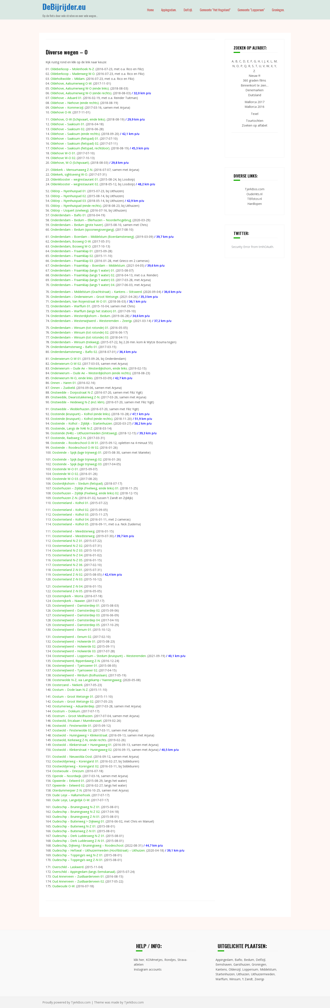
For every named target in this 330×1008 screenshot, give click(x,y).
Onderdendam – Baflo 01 (68, 215)
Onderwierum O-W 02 (66, 364)
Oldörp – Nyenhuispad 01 (68, 191)
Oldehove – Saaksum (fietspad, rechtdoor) (80, 148)
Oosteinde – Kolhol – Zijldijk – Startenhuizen (81, 423)
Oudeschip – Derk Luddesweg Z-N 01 (78, 841)
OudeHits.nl (254, 194)
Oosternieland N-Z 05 (67, 560)
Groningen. (278, 9)
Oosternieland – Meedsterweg (73, 531)
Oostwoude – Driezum (68, 771)
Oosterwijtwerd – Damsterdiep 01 (76, 605)
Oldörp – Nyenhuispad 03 (68, 201)
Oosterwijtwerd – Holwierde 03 (74, 651)
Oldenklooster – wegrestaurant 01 (74, 179)
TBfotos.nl (254, 199)
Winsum (235, 979)
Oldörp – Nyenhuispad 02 (68, 196)
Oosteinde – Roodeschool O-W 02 (74, 447)
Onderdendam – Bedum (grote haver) (77, 225)
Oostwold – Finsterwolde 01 (71, 726)
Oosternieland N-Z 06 (67, 565)
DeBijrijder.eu (64, 6)
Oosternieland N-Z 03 (67, 550)
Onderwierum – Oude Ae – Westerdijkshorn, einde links (89, 368)
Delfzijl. (188, 9)
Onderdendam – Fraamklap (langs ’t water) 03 (82, 280)
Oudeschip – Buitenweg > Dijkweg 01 (78, 821)
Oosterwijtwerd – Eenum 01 (71, 630)
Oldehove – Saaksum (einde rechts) (75, 134)
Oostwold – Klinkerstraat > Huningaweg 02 (82, 750)
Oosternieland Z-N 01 (67, 570)
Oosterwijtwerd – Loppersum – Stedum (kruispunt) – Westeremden (99, 656)
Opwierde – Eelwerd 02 (68, 785)
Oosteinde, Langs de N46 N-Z (71, 428)
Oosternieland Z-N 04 (67, 586)
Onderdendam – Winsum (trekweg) (75, 342)
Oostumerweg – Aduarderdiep (73, 706)
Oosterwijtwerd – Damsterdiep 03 (76, 615)
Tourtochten (254, 121)
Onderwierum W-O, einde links (72, 378)
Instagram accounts (148, 969)
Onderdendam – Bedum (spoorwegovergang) (82, 229)
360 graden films (254, 80)
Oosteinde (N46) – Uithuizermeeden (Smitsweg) (84, 433)
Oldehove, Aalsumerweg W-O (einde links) (80, 88)
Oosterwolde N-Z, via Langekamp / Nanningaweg (86, 680)
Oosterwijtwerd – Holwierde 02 (74, 646)
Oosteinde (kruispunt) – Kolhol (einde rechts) (82, 419)
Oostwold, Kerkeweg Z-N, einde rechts (79, 740)
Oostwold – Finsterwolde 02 (71, 730)
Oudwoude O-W (63, 886)
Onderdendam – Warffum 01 (70, 306)
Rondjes (170, 960)
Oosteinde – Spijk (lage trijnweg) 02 (77, 459)
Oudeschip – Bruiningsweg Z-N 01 (76, 817)
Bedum (249, 960)
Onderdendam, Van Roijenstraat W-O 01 (79, 301)
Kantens (221, 969)
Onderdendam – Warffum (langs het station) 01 (83, 311)
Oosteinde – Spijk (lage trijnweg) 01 (77, 452)
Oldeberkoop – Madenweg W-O (73, 74)
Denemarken (254, 90)
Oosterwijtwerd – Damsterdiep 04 (76, 620)
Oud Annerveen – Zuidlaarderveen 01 (78, 876)
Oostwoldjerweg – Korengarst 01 (75, 761)
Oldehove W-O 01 (63, 153)
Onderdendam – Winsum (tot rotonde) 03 (79, 337)
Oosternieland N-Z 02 (67, 546)
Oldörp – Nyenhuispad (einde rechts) (76, 206)
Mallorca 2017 (254, 102)
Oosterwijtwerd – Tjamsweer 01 (74, 665)
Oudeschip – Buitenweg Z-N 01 (74, 831)
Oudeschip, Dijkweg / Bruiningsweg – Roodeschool (87, 845)
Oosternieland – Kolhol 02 (70, 510)
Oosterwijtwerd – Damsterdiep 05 (76, 625)
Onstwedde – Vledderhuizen (70, 409)
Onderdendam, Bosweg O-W (71, 241)
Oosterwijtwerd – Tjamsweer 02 (74, 670)
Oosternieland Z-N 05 (67, 591)
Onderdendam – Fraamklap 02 (72, 256)
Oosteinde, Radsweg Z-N (68, 438)
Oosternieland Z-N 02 (67, 574)
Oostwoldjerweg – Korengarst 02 (75, 766)
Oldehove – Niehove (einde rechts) (75, 103)
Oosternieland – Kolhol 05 (70, 524)
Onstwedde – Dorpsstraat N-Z (72, 392)
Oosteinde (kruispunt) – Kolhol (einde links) (80, 414)
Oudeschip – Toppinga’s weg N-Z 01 (77, 855)
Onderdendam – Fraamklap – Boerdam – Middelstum (88, 265)
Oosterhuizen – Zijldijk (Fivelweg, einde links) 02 (85, 493)
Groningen (259, 964)
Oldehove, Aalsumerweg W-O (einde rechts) (81, 93)
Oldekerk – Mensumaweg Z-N (71, 170)
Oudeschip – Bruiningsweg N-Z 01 (76, 807)
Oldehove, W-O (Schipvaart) (70, 163)
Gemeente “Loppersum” (251, 9)
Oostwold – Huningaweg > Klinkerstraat (79, 735)
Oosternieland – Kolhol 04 (70, 519)
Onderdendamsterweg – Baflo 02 (74, 352)
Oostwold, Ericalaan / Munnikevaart (77, 721)
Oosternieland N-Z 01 (67, 541)
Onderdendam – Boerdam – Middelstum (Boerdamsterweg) (92, 237)
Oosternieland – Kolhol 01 (70, 503)
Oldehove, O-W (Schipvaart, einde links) (78, 119)
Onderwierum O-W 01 (66, 359)
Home (150, 9)
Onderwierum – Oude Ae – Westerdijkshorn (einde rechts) (91, 373)
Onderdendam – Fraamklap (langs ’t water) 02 (82, 275)
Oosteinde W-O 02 (65, 474)
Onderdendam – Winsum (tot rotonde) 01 (79, 328)
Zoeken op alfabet (254, 125)
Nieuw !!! (254, 76)
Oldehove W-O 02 (63, 158)
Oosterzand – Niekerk (67, 685)
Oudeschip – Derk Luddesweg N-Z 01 (78, 836)
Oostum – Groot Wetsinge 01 (72, 696)
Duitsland (254, 95)
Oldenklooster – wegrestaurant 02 (74, 184)
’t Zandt (247, 979)
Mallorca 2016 (254, 107)
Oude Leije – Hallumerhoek (71, 795)
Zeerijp (259, 979)
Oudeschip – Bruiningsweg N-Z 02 (76, 812)
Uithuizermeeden (263, 974)
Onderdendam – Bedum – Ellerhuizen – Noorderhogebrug (91, 220)
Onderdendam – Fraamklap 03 (72, 261)
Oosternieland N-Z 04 (67, 555)
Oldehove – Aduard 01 (66, 98)
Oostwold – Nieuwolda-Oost (72, 756)
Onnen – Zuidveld (63, 388)
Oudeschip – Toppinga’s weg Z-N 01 (77, 860)
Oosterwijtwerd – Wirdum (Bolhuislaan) (79, 675)
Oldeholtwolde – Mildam (68, 79)
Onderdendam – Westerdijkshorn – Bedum (80, 316)
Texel (254, 114)
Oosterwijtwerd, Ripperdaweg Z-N (76, 661)
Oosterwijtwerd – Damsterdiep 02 (76, 610)
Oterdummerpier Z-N (67, 790)
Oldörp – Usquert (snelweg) (70, 210)
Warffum (222, 979)
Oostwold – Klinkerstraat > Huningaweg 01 (82, 745)
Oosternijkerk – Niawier (68, 601)
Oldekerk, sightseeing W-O (69, 174)
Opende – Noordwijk (66, 776)
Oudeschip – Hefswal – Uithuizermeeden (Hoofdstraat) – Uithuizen (98, 850)
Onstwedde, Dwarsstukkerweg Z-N (75, 397)
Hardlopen (254, 204)
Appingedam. (168, 9)
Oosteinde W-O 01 (65, 469)
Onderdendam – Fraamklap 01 (72, 251)
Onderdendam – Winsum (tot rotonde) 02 (79, 332)
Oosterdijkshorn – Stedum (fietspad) (77, 483)
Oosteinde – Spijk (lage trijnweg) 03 (77, 464)
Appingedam (224, 960)
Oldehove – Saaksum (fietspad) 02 (74, 143)
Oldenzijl (235, 969)
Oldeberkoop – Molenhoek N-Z (72, 69)
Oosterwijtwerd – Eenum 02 (71, 637)
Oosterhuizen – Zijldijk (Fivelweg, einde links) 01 (85, 488)
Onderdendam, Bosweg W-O (71, 246)
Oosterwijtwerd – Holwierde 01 (74, 641)
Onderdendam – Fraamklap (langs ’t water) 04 (82, 285)
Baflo (238, 960)
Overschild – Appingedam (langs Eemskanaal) (83, 872)
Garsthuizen (241, 964)
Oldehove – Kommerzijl (67, 107)
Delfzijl (260, 960)
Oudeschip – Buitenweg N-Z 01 (74, 826)
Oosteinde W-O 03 (65, 479)
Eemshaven (224, 964)
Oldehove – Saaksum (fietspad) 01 (74, 138)
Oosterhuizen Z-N (64, 498)
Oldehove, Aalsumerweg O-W (71, 83)
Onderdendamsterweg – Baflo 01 (74, 347)
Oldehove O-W (61, 112)
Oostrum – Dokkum (66, 711)
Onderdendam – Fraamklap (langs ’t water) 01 (82, 270)
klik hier (139, 960)
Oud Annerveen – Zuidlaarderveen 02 (78, 881)
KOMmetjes (154, 960)
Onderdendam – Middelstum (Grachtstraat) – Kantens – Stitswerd (96, 292)
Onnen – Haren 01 (63, 383)
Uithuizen (242, 974)
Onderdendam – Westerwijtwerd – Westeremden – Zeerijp (91, 321)
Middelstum (268, 969)
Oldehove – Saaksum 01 (67, 124)
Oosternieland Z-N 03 (67, 579)
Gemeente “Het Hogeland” (215, 9)
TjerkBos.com (254, 189)
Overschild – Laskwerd (67, 867)
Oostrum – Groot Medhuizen (72, 716)
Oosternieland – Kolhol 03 (70, 514)
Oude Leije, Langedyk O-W (70, 800)
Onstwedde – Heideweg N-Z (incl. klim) (77, 402)
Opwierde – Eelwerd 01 (68, 781)
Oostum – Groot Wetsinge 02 (72, 701)
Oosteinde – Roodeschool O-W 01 (74, 443)
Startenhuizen (225, 974)
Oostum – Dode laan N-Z (70, 690)
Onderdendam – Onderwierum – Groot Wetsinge (84, 297)
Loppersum (250, 969)
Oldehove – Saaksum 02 (67, 129)
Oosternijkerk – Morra (67, 596)
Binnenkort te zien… (254, 85)
